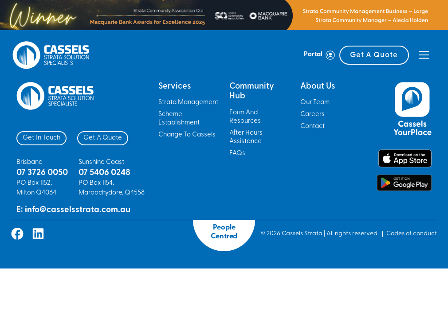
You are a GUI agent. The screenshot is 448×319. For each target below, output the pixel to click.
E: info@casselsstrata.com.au (73, 210)
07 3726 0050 (42, 173)
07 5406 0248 (104, 173)
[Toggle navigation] (424, 55)
